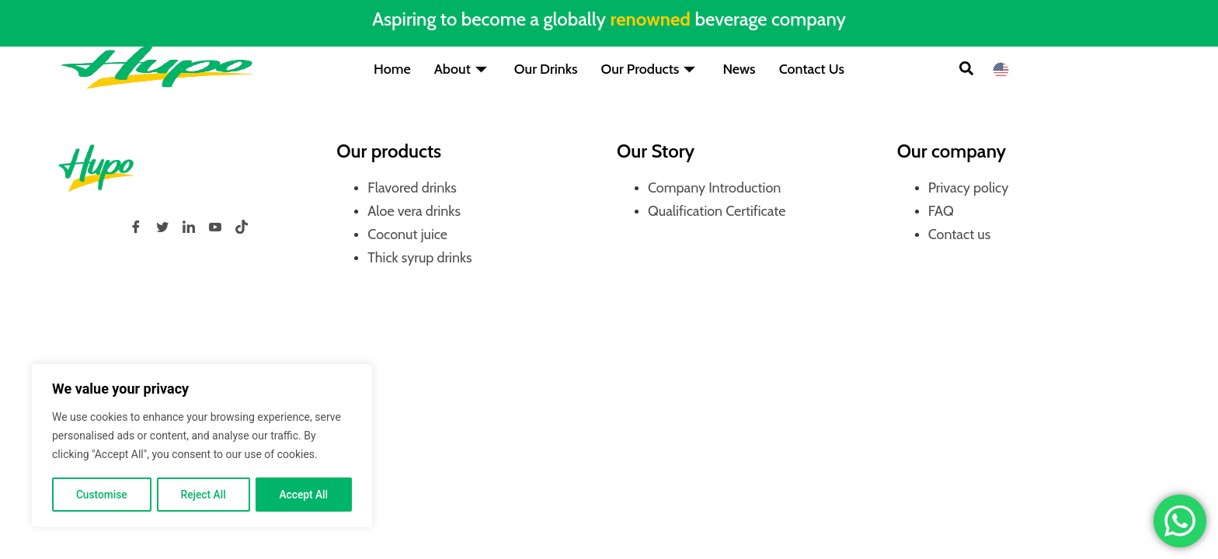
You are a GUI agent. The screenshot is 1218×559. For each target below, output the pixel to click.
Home (392, 69)
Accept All (304, 494)
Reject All (203, 494)
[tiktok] (241, 226)
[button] (966, 70)
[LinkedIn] (188, 226)
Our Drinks (546, 69)
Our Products (650, 69)
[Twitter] (162, 226)
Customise (101, 494)
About (462, 69)
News (738, 69)
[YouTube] (215, 226)
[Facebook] (136, 226)
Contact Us (811, 69)
